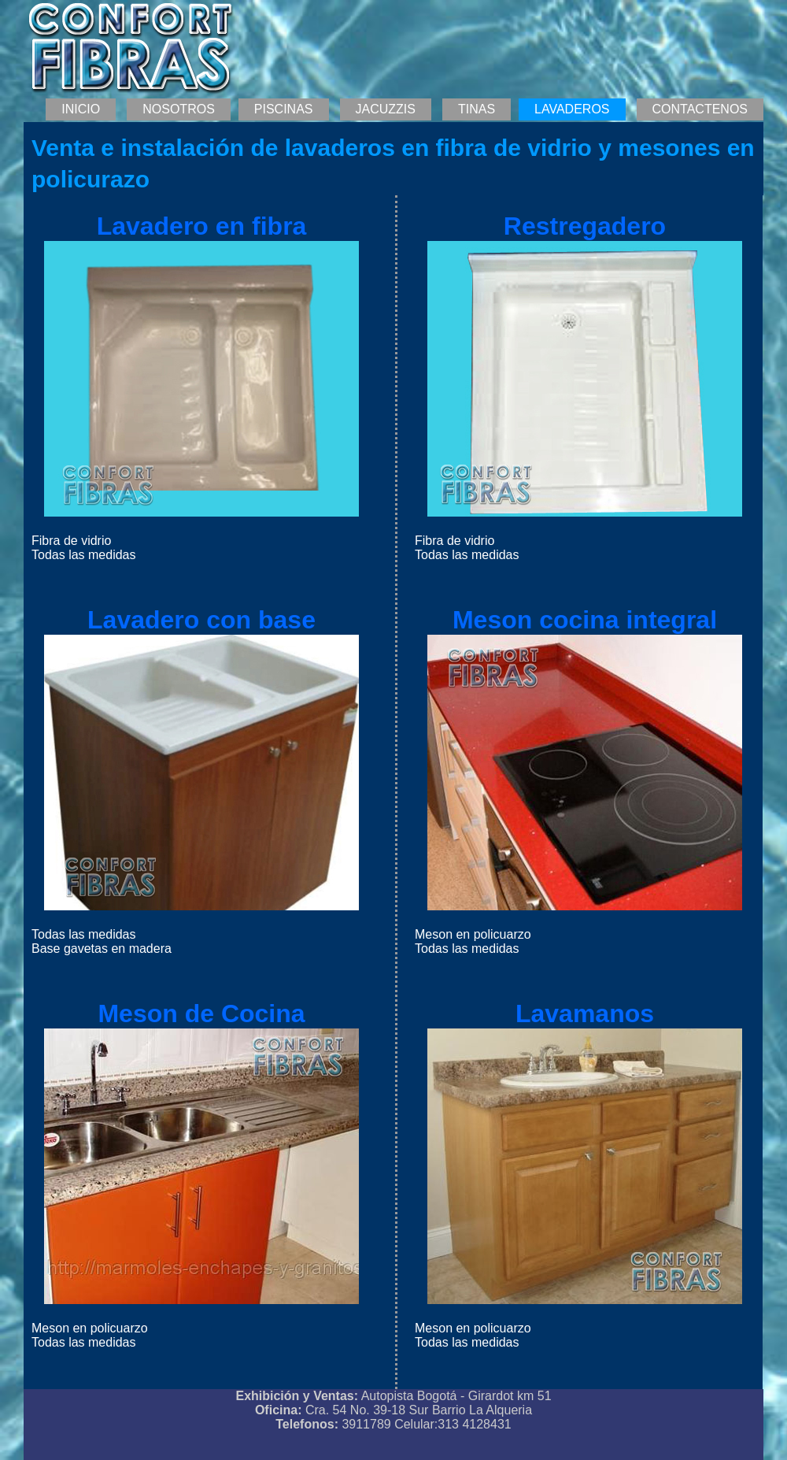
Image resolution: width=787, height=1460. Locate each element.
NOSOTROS (178, 109)
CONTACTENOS (700, 109)
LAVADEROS (571, 109)
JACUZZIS (386, 109)
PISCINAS (283, 109)
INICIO (80, 109)
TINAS (476, 109)
